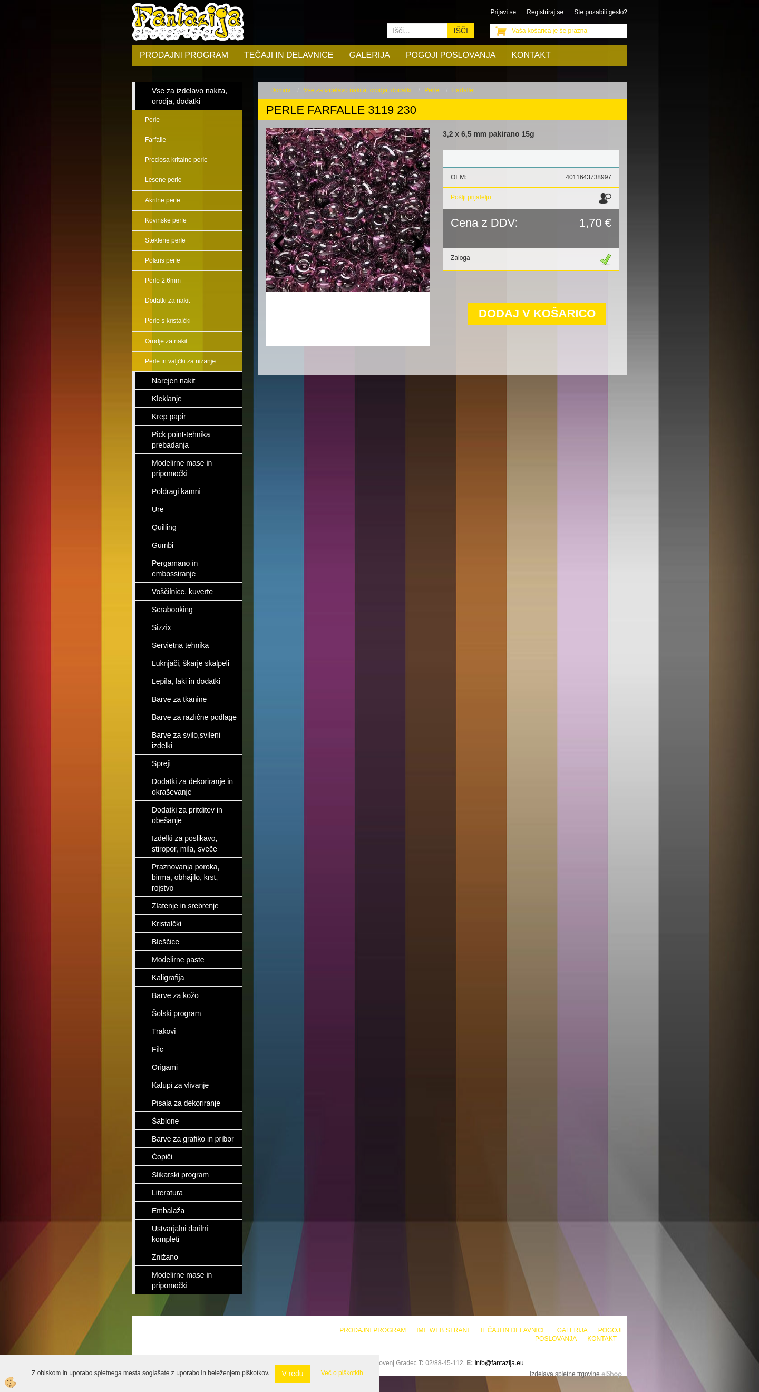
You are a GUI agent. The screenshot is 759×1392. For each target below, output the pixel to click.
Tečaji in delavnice (289, 55)
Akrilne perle (162, 200)
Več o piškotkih (342, 1373)
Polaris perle (162, 260)
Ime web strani (442, 1330)
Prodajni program (184, 55)
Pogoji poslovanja (450, 55)
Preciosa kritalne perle (176, 159)
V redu (292, 1373)
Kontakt (530, 55)
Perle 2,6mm (163, 280)
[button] (416, 244)
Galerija (369, 55)
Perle (152, 119)
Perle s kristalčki (168, 320)
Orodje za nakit (166, 341)
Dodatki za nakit (167, 300)
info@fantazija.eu (499, 1363)
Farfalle (155, 139)
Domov (280, 90)
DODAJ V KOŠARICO (537, 313)
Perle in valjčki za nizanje (180, 361)
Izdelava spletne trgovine (565, 1374)
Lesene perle (163, 179)
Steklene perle (165, 240)
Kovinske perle (166, 220)
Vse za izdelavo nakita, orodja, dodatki (358, 90)
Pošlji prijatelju (471, 197)
